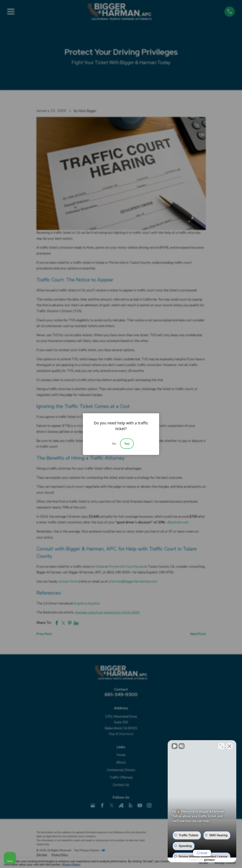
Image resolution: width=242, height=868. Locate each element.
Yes (126, 444)
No (114, 444)
